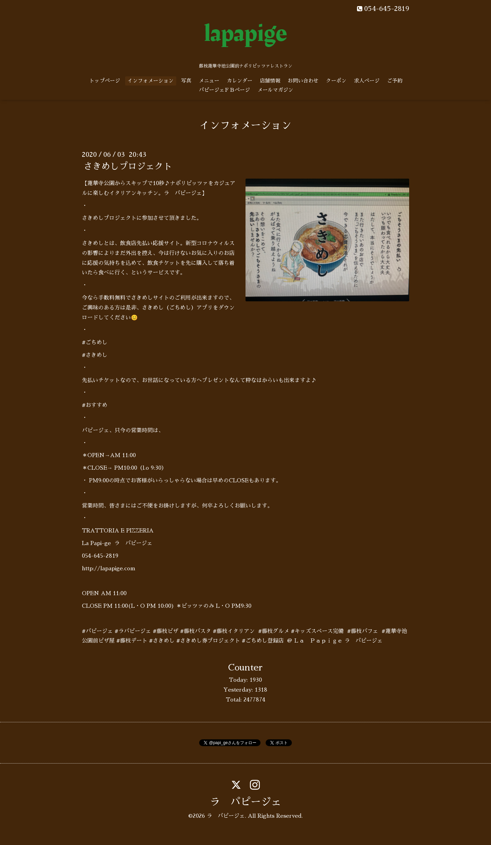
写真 (186, 80)
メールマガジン (275, 89)
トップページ (104, 80)
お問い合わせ (303, 80)
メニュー (209, 80)
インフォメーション (151, 80)
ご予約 (394, 80)
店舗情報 (270, 80)
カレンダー (239, 80)
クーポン (336, 80)
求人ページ (367, 80)
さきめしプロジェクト (128, 166)
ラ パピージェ (245, 802)
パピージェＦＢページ (224, 89)
